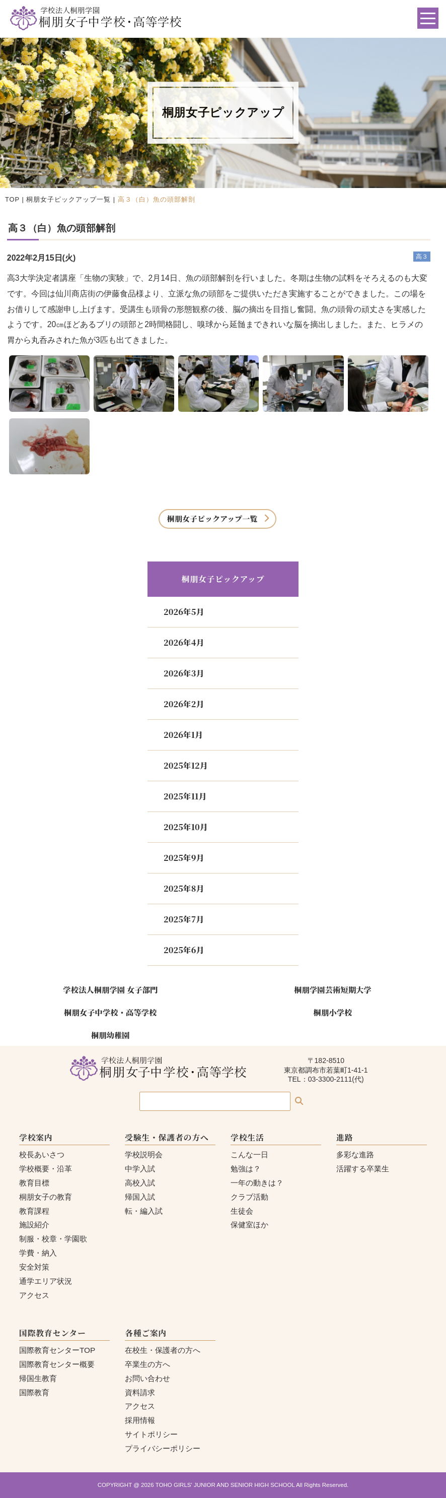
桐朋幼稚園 (110, 1034)
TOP (12, 199)
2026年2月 (184, 704)
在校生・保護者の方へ (162, 1350)
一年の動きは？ (257, 1182)
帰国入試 (140, 1197)
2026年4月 (184, 642)
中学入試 (140, 1168)
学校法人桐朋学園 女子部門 (110, 989)
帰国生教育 (38, 1378)
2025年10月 (186, 827)
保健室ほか (249, 1224)
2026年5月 (184, 611)
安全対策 (34, 1267)
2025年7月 (184, 919)
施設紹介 (34, 1224)
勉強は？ (246, 1168)
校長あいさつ (41, 1154)
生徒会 (242, 1211)
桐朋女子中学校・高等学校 (110, 1012)
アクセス (34, 1295)
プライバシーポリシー (162, 1448)
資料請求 (140, 1392)
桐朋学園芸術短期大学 (332, 989)
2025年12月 (186, 765)
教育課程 (34, 1211)
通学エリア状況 (45, 1281)
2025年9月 (184, 857)
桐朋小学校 (333, 1012)
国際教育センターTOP (57, 1350)
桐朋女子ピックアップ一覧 (68, 199)
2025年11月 (185, 796)
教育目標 (34, 1182)
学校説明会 (144, 1154)
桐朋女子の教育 (45, 1197)
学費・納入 (38, 1253)
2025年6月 (184, 950)
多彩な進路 (355, 1154)
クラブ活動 (249, 1197)
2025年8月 (184, 888)
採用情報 (140, 1420)
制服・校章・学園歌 (53, 1238)
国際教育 (34, 1392)
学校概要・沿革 (45, 1168)
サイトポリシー (151, 1434)
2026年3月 (184, 673)
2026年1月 (183, 734)
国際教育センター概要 (57, 1364)
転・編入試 (144, 1211)
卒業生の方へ (147, 1364)
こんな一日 (249, 1154)
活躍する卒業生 (362, 1168)
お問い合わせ (147, 1378)
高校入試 (140, 1182)
